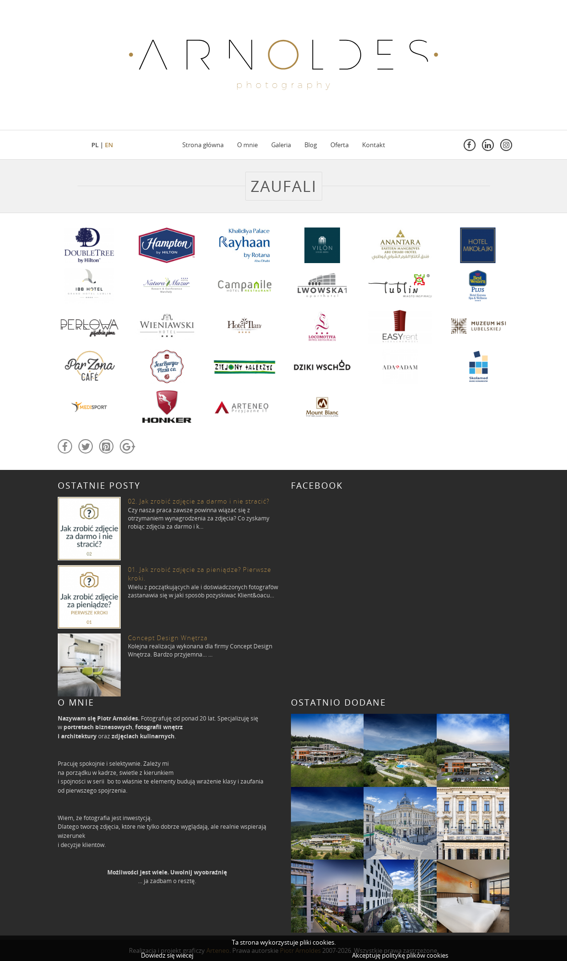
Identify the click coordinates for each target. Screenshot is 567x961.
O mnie (247, 144)
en (109, 144)
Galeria (281, 144)
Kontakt (373, 144)
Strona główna (203, 144)
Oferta (339, 144)
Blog (310, 144)
